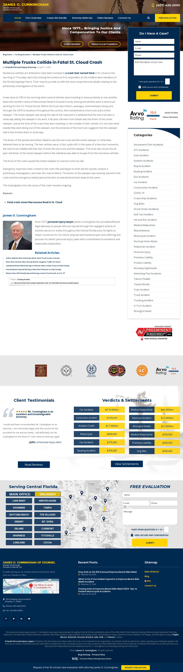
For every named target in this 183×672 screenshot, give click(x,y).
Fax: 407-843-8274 (13, 610)
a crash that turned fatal (79, 73)
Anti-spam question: (147, 81)
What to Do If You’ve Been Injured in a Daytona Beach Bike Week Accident (109, 582)
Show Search (148, 18)
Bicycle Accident (142, 166)
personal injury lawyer (61, 221)
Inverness (19, 535)
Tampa (47, 507)
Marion (63, 637)
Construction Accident (146, 187)
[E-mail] (154, 48)
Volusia (111, 637)
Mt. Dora (47, 521)
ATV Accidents (141, 150)
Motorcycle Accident (144, 235)
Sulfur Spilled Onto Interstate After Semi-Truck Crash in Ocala (33, 258)
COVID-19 (139, 192)
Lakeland (19, 542)
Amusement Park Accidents (148, 144)
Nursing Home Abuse (145, 241)
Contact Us (150, 585)
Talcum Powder (142, 278)
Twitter (14, 619)
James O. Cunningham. (86, 650)
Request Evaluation (135, 667)
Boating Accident (143, 171)
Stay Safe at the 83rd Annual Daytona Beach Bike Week (109, 573)
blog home (7, 54)
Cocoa (47, 542)
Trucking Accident (22, 54)
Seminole (72, 637)
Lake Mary (19, 500)
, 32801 (17, 600)
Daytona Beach (19, 514)
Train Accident (141, 289)
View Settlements (127, 464)
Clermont (47, 528)
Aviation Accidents (143, 160)
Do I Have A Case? (154, 33)
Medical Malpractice (144, 225)
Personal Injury (142, 252)
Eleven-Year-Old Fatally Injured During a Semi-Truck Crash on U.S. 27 (35, 273)
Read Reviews (34, 465)
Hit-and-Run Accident (145, 219)
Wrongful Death (142, 311)
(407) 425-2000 (168, 5)
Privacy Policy (98, 655)
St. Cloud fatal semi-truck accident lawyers (64, 283)
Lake (96, 637)
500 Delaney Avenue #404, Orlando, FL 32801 (31, 586)
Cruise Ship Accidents (145, 198)
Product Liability (142, 262)
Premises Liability (143, 257)
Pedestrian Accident (144, 246)
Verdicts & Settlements (104, 44)
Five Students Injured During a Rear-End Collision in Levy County (33, 269)
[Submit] (154, 95)
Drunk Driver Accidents (146, 209)
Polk (101, 637)
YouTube (29, 619)
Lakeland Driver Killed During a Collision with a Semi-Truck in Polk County (37, 266)
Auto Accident (141, 155)
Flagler (175, 635)
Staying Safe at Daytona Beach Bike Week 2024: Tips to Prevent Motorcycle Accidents (109, 591)
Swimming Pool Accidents (147, 273)
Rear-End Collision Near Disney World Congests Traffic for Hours (33, 262)
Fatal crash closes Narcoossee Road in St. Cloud (34, 202)
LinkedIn (21, 619)
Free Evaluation (167, 18)
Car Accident (140, 182)
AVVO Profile (171, 112)
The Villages (47, 514)
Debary (19, 521)
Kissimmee (19, 507)
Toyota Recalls (142, 284)
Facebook (6, 619)
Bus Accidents (141, 176)
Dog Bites (139, 203)
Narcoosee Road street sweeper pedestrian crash (31, 283)
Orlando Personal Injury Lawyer (19, 641)
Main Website (152, 571)
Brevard (89, 637)
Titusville (47, 535)
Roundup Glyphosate (145, 268)
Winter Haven (47, 500)
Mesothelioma (141, 230)
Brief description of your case (154, 67)
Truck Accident (142, 295)
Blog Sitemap (84, 655)
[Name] (154, 41)
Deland (19, 528)
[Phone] (154, 55)
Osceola (81, 637)
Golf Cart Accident (143, 214)
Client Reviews (72, 44)
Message (149, 517)
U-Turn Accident (142, 305)
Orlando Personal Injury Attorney (20, 67)
